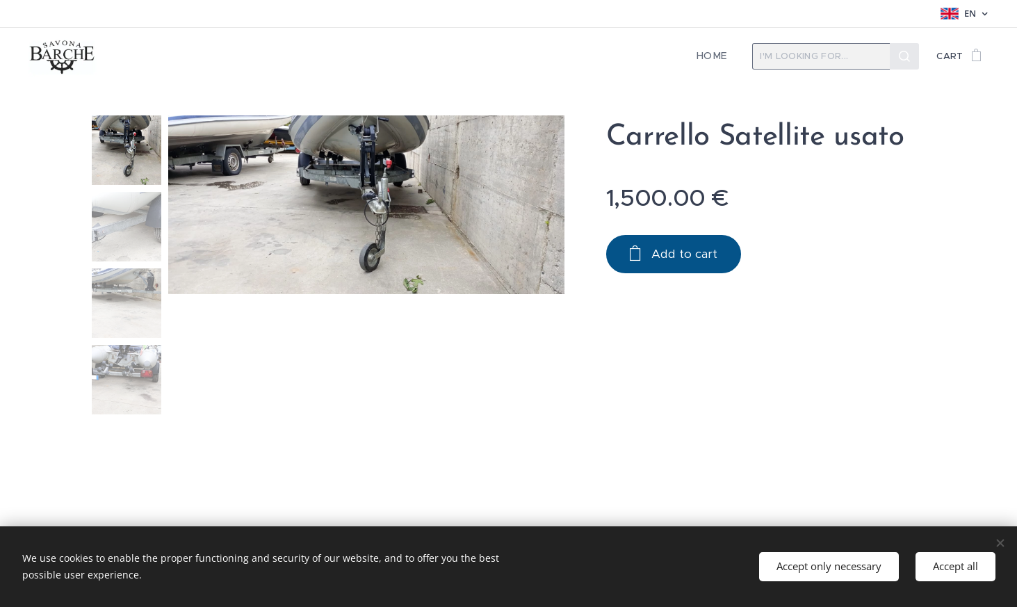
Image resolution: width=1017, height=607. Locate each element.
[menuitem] (717, 56)
